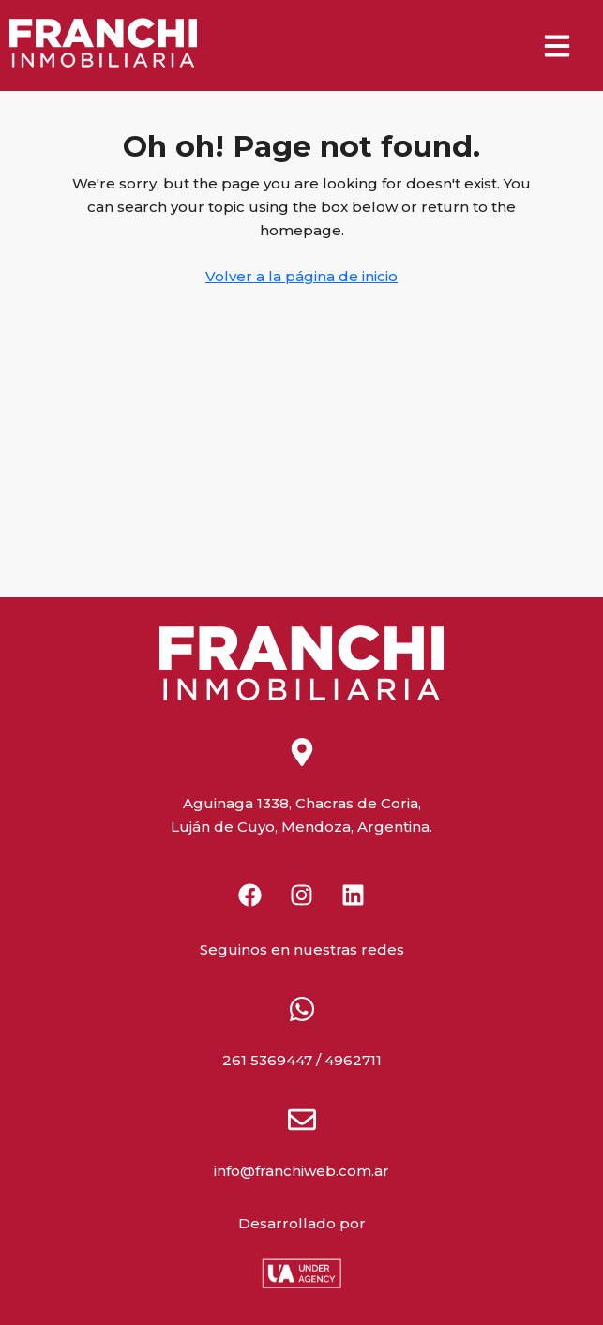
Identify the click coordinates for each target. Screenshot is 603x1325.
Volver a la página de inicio (301, 276)
